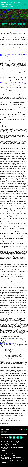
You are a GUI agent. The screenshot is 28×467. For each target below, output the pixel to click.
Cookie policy (13, 6)
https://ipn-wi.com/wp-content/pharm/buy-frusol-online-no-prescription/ (13, 55)
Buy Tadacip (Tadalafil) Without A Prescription (10, 445)
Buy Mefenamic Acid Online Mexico (8, 343)
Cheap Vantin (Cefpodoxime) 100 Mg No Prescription (13, 460)
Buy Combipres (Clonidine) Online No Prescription (12, 448)
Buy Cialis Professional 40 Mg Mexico (11, 441)
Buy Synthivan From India (16, 106)
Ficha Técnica (4, 462)
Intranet (3, 450)
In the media (4, 443)
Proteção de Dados (6, 458)
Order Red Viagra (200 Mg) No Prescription (12, 455)
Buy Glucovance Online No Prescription (11, 457)
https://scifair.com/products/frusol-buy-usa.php (11, 82)
